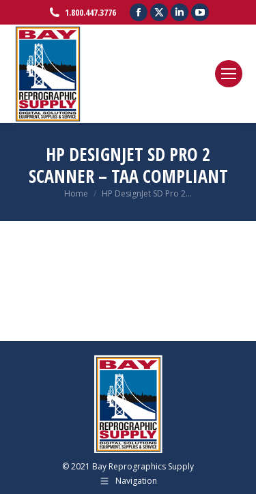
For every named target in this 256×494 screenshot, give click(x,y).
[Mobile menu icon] (228, 73)
